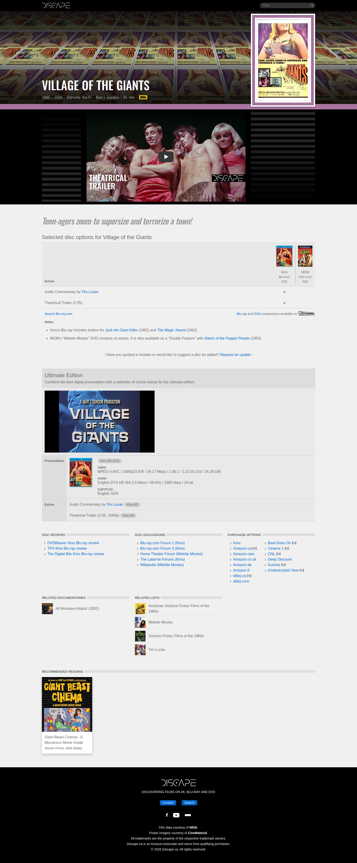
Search (189, 802)
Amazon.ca (242, 548)
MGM (305, 272)
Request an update (235, 355)
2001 (305, 281)
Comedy (73, 97)
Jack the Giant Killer (121, 330)
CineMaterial (197, 833)
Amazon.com (243, 554)
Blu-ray (242, 314)
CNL (271, 554)
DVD (257, 314)
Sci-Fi (87, 97)
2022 (284, 281)
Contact (168, 802)
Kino (284, 272)
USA (58, 97)
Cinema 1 (275, 548)
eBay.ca (239, 576)
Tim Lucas (90, 292)
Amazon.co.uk (244, 559)
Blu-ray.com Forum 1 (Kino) (162, 543)
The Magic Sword (171, 330)
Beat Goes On (279, 543)
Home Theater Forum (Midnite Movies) (171, 554)
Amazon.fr (241, 570)
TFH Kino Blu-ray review (67, 548)
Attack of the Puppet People (226, 338)
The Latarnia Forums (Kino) (162, 559)
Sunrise (274, 565)
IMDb (193, 827)
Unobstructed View (283, 570)
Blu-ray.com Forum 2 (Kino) (162, 548)
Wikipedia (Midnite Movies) (162, 565)
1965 (46, 97)
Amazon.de (242, 565)
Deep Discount (280, 559)
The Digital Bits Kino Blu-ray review (75, 554)
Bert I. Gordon (107, 97)
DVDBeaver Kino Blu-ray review (73, 543)
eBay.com (241, 581)
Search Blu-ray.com (58, 314)
